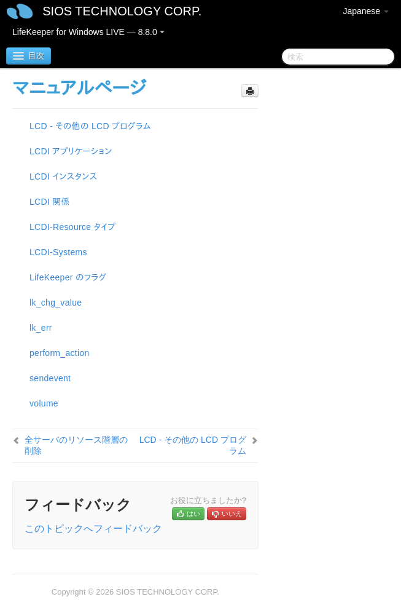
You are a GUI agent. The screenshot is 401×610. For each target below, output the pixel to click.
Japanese (366, 11)
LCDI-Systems (58, 252)
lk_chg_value (55, 302)
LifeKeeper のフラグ (67, 277)
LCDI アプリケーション (70, 151)
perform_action (59, 353)
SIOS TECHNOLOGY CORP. (121, 11)
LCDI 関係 (49, 202)
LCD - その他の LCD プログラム (90, 126)
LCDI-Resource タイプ (72, 227)
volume (43, 403)
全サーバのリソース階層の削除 (76, 445)
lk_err (40, 328)
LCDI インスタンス (63, 176)
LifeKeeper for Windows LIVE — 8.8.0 (88, 32)
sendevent (50, 378)
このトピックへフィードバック (93, 528)
